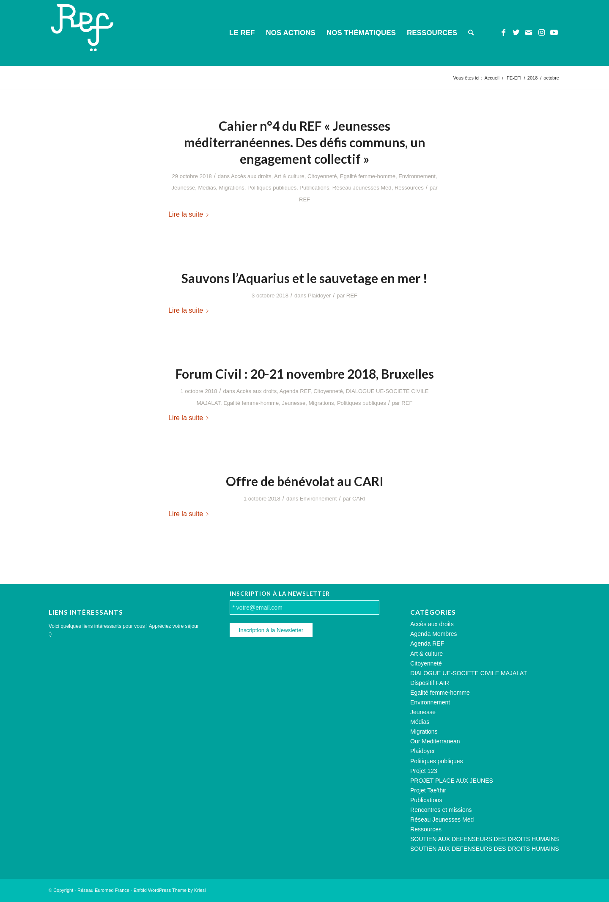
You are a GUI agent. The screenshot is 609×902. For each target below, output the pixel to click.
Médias (207, 187)
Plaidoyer (319, 295)
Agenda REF (295, 391)
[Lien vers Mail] (528, 32)
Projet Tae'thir (428, 790)
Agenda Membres (433, 633)
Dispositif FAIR (429, 682)
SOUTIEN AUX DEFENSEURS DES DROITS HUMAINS (484, 839)
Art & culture (289, 176)
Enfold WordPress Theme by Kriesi (170, 890)
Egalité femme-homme (367, 176)
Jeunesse (183, 187)
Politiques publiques (271, 187)
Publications (314, 187)
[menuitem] (242, 33)
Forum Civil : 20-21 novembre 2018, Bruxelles (305, 373)
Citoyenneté (322, 176)
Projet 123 (423, 770)
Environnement (417, 176)
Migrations (231, 187)
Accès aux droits (251, 176)
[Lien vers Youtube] (554, 32)
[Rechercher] (471, 33)
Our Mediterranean (435, 741)
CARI (358, 498)
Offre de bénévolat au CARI (305, 481)
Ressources (409, 187)
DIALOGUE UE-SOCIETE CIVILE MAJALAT (468, 673)
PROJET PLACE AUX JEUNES (451, 780)
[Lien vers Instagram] (541, 32)
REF (304, 199)
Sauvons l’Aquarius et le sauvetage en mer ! (304, 278)
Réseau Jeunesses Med (362, 187)
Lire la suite (190, 214)
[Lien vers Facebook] (503, 32)
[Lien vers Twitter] (516, 32)
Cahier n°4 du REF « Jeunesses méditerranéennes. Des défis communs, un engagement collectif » (304, 142)
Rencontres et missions (441, 809)
